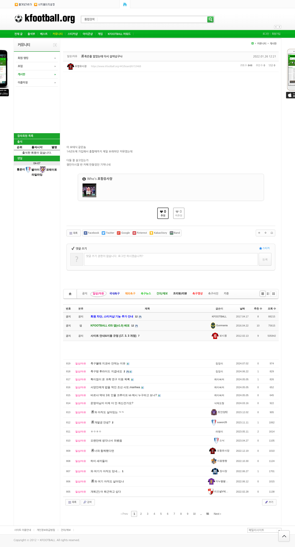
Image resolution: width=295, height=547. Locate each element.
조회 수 (272, 308)
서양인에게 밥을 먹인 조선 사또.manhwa (116, 387)
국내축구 (114, 293)
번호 (68, 308)
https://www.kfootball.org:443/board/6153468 (116, 66)
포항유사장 (77, 66)
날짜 (242, 308)
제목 (147, 308)
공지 (84, 293)
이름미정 (23, 82)
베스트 (44, 34)
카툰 (226, 293)
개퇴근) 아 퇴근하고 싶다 (106, 491)
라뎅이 (219, 431)
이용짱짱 (219, 460)
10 (194, 513)
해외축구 (130, 293)
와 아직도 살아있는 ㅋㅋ (109, 412)
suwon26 (219, 422)
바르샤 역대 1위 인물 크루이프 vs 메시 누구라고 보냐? (124, 395)
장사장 (219, 471)
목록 (73, 233)
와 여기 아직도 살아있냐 (109, 481)
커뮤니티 (58, 34)
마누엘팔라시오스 (222, 481)
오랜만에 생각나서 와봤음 (106, 440)
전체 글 (18, 34)
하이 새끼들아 (99, 461)
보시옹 (219, 335)
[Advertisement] (36, 109)
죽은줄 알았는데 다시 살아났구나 (103, 56)
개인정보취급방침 (46, 530)
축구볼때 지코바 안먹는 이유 (108, 363)
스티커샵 (73, 34)
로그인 (266, 34)
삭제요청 (219, 403)
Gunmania (219, 325)
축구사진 (213, 293)
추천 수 (258, 308)
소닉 (219, 440)
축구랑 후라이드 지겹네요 (107, 371)
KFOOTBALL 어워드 (119, 34)
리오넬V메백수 (219, 491)
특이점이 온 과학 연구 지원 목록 (110, 379)
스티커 (264, 248)
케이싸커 (219, 379)
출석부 (31, 34)
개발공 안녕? (102, 422)
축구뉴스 (146, 293)
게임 (100, 34)
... (201, 513)
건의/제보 (162, 293)
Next (217, 513)
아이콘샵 (88, 34)
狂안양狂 (219, 412)
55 (207, 513)
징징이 (219, 363)
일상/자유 (98, 293)
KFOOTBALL (219, 316)
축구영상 (197, 293)
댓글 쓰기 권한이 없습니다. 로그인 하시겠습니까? (114, 256)
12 (136, 316)
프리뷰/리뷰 (180, 293)
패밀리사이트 (256, 530)
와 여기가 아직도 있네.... (106, 471)
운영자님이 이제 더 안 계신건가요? (112, 403)
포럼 (20, 66)
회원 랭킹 (23, 58)
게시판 (21, 74)
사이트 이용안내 (22, 530)
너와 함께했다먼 (104, 450)
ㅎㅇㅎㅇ (96, 431)
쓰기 (269, 502)
